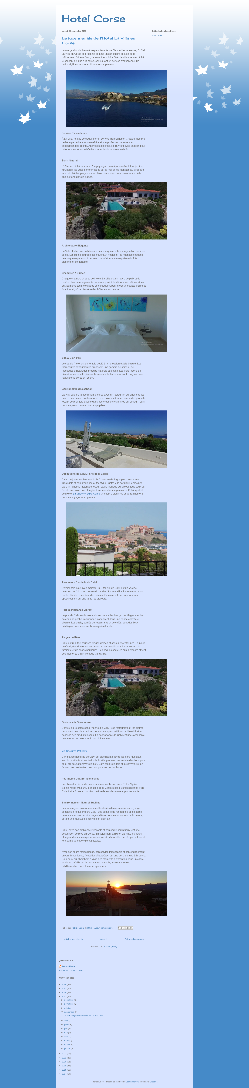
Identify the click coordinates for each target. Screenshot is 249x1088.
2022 (64, 1053)
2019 (64, 1066)
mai (66, 1032)
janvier (67, 1048)
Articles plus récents (73, 939)
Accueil (103, 939)
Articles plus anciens (134, 939)
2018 (64, 1070)
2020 (64, 1062)
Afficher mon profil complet (71, 970)
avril (66, 1036)
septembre (69, 1012)
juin (66, 1028)
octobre (68, 1008)
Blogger (153, 1082)
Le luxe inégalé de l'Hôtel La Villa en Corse (83, 1015)
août (66, 1020)
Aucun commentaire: (104, 928)
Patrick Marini (68, 966)
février (67, 1044)
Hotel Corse (93, 18)
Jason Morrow (132, 1082)
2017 (64, 1074)
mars (67, 1040)
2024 (64, 992)
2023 (64, 996)
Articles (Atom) (110, 946)
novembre (69, 1004)
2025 (64, 988)
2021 (64, 1058)
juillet (67, 1024)
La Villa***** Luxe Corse (86, 493)
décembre (69, 1000)
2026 (64, 984)
